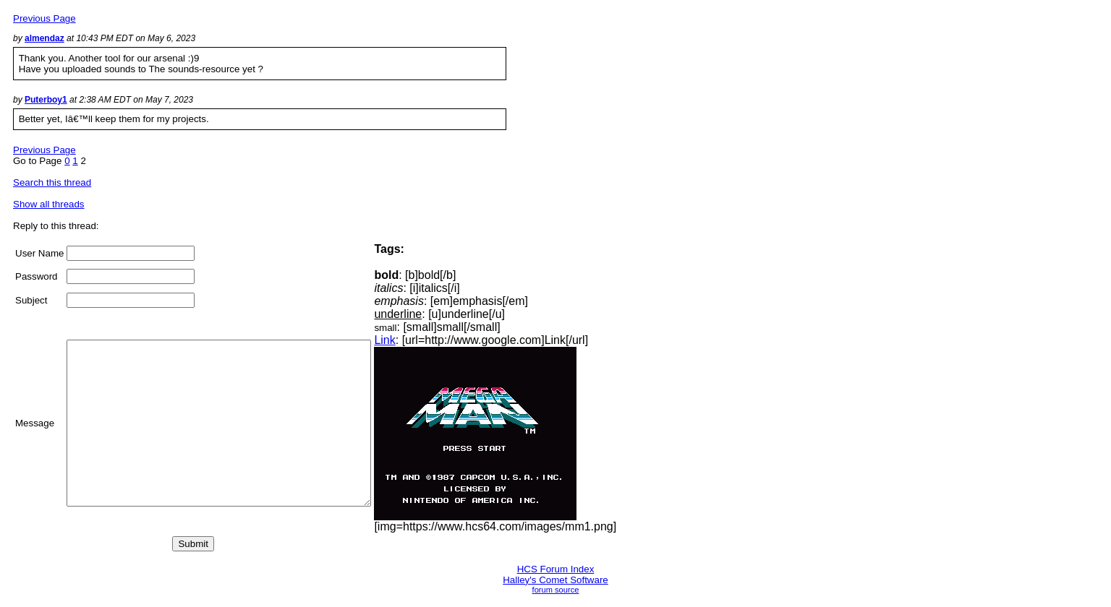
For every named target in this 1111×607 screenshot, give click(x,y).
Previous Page (44, 18)
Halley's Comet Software (555, 579)
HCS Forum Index (556, 569)
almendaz (44, 38)
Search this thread (52, 182)
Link (420, 340)
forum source (555, 589)
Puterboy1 (46, 100)
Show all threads (49, 204)
